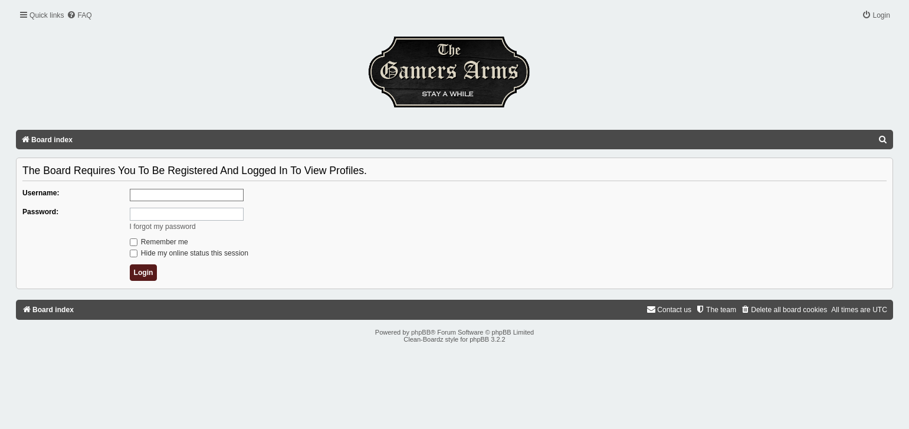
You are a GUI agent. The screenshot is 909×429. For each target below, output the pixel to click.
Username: (41, 193)
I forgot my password (163, 226)
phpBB (421, 332)
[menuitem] (79, 16)
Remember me (159, 242)
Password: (40, 212)
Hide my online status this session (189, 253)
